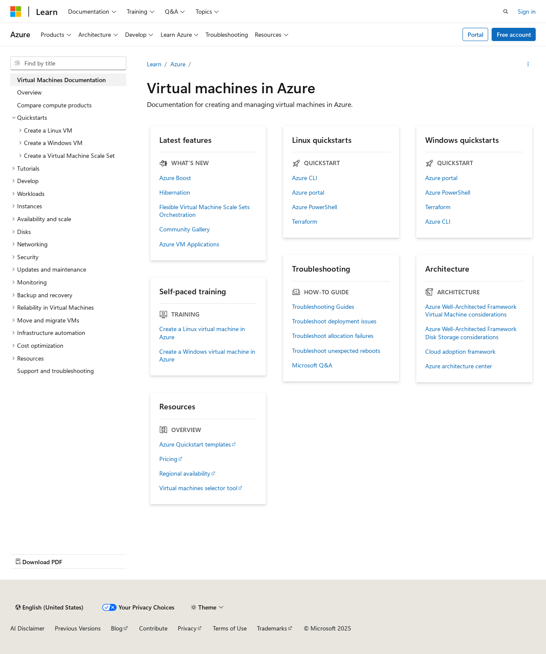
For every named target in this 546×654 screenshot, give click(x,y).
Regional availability (184, 473)
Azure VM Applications (189, 244)
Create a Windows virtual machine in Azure (207, 355)
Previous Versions (78, 628)
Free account (514, 34)
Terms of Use (230, 628)
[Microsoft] (15, 11)
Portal (475, 34)
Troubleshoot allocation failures (332, 336)
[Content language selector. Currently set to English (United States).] (49, 607)
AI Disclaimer (27, 628)
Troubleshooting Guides (323, 307)
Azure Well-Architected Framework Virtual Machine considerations (470, 310)
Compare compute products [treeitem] (54, 105)
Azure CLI (304, 178)
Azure (177, 64)
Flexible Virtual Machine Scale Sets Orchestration (204, 211)
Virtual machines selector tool (198, 488)
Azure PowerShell (314, 207)
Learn (154, 64)
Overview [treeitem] (29, 92)
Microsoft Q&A (312, 365)
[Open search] (505, 11)
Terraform (304, 221)
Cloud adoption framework (460, 351)
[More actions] (528, 64)
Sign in (527, 11)
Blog (116, 628)
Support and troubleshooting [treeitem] (55, 371)
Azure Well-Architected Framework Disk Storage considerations (470, 332)
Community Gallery (184, 229)
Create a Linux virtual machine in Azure (202, 332)
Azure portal (308, 192)
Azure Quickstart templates (195, 444)
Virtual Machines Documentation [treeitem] (61, 80)
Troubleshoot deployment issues (334, 321)
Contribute (153, 628)
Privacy (187, 628)
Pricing (168, 459)
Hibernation (174, 192)
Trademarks (272, 628)
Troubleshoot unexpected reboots (336, 351)
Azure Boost (175, 178)
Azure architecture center (458, 366)
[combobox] (68, 63)
